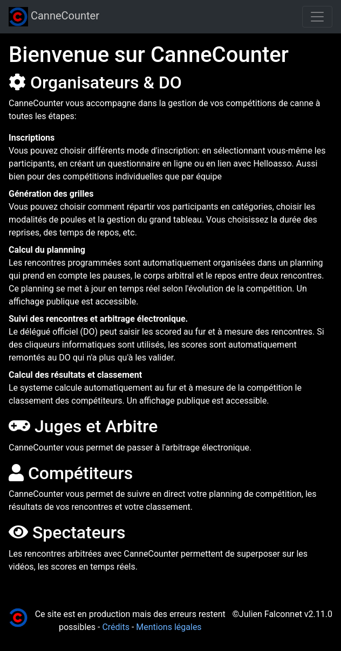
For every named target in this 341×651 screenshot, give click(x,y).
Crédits (115, 627)
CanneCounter (54, 16)
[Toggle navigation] (317, 16)
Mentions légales (168, 627)
